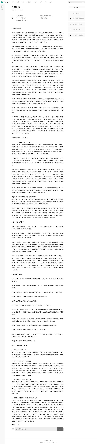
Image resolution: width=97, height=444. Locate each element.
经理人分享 (7, 2)
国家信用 (46, 285)
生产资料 (48, 242)
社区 (41, 2)
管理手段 (38, 305)
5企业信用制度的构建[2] (22, 20)
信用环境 (33, 101)
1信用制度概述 (19, 15)
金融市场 (54, 256)
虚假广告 (35, 414)
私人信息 (25, 407)
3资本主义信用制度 (20, 18)
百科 (46, 2)
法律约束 (58, 373)
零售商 (23, 126)
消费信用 (52, 285)
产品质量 (52, 414)
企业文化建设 (18, 352)
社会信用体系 (28, 208)
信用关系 (40, 176)
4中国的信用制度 (44, 18)
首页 (13, 2)
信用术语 (17, 10)
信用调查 (49, 39)
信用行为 (43, 32)
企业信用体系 (58, 391)
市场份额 (14, 389)
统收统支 (29, 301)
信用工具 (14, 48)
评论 (60, 429)
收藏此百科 (76, 7)
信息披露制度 (20, 398)
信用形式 (59, 46)
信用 (23, 32)
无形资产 (31, 384)
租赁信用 (33, 321)
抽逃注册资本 (51, 412)
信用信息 (30, 370)
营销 (22, 2)
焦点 (51, 2)
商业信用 (29, 244)
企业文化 (33, 352)
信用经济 (20, 208)
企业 (35, 354)
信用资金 (15, 301)
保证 (56, 32)
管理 (18, 2)
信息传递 (57, 99)
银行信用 (22, 244)
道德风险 (51, 400)
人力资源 (28, 2)
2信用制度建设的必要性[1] (46, 15)
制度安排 (34, 32)
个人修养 (35, 2)
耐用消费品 (32, 126)
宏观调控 (30, 312)
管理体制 (16, 305)
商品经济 (53, 60)
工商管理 (46, 409)
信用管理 (15, 373)
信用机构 (28, 48)
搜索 (83, 2)
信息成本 (43, 90)
